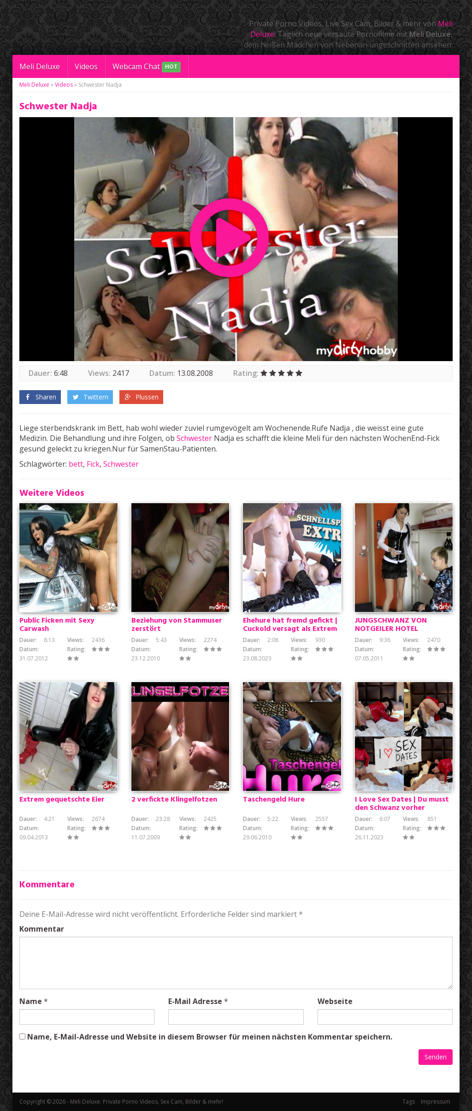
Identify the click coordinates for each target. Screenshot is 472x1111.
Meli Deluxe (39, 66)
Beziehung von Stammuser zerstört (176, 625)
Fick (93, 464)
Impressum (435, 1101)
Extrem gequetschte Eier (62, 800)
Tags (408, 1101)
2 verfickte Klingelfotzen (174, 800)
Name (30, 1001)
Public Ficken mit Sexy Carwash (56, 625)
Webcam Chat (146, 67)
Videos (86, 66)
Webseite (335, 1001)
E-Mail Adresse (195, 1001)
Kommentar (41, 929)
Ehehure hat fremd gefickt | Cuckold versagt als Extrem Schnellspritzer (290, 629)
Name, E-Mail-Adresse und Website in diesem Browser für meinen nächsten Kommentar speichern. (209, 1037)
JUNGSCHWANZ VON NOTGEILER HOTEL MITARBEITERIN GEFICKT (398, 629)
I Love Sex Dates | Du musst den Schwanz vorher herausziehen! (402, 808)
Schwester (194, 438)
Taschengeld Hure (274, 800)
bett (76, 464)
